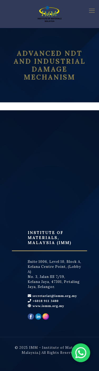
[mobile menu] (91, 10)
